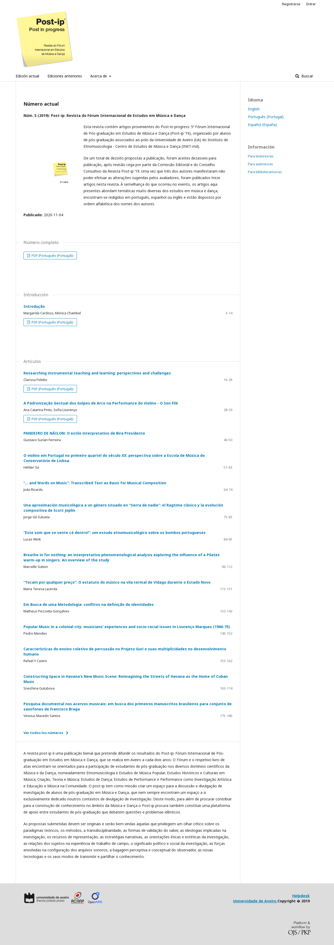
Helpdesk (301, 895)
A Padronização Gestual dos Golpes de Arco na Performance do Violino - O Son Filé (100, 403)
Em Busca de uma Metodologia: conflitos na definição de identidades (88, 604)
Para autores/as (260, 164)
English (254, 108)
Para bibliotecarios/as (265, 171)
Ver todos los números (43, 732)
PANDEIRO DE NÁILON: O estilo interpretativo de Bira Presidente (84, 433)
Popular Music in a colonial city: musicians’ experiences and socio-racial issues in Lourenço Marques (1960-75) (126, 626)
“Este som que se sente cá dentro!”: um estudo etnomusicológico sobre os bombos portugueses (114, 532)
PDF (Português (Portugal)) (52, 255)
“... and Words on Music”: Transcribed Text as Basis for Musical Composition (94, 482)
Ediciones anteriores (64, 75)
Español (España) (262, 124)
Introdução (34, 306)
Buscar (306, 75)
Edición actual (27, 75)
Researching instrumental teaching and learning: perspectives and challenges (97, 373)
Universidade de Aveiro (255, 900)
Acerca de (99, 75)
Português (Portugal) (266, 116)
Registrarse (291, 4)
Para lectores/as (260, 156)
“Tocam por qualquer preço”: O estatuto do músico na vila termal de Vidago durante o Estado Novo (117, 582)
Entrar (311, 4)
